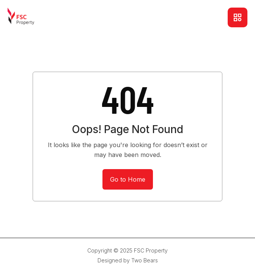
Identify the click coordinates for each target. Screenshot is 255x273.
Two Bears (144, 260)
